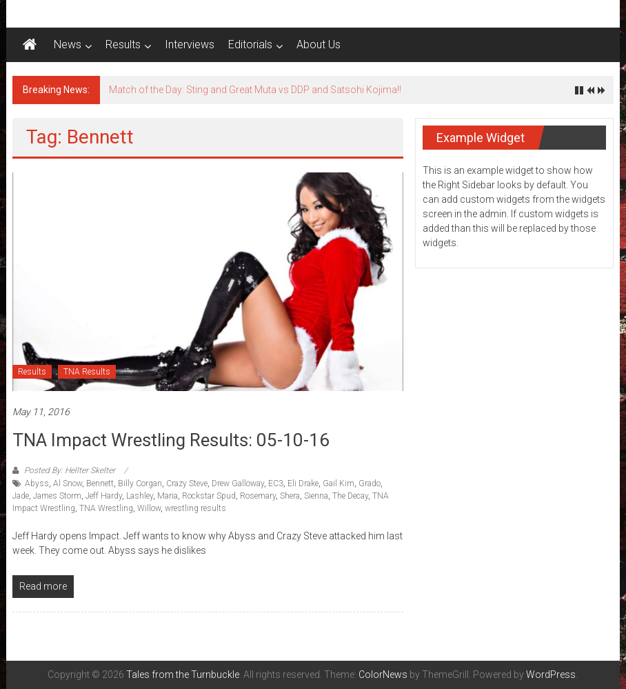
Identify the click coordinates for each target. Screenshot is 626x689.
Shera (290, 496)
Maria (167, 496)
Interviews (189, 44)
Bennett (100, 483)
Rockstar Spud (209, 496)
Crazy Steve (187, 483)
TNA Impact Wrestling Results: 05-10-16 (171, 440)
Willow (149, 508)
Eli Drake (303, 483)
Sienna (316, 496)
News (67, 44)
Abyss (37, 483)
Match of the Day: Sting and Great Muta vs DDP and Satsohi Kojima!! (255, 89)
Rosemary (258, 496)
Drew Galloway (238, 483)
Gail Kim (338, 483)
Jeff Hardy (103, 496)
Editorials (250, 44)
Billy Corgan (140, 483)
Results (123, 44)
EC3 (275, 483)
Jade (20, 496)
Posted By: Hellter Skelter (69, 470)
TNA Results (86, 372)
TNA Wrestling (106, 508)
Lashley (139, 496)
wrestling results (195, 508)
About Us (318, 44)
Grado (370, 483)
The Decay (350, 496)
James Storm (57, 496)
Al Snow (67, 483)
